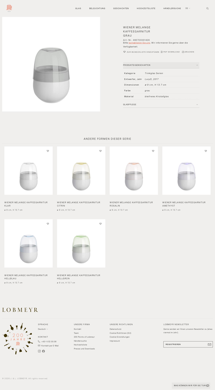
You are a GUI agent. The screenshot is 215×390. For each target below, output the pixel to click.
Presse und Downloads (84, 349)
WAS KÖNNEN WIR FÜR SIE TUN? (190, 386)
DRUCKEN (189, 52)
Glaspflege (129, 105)
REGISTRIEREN (188, 344)
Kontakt (77, 329)
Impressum (115, 341)
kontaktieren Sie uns (139, 43)
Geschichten (121, 8)
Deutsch (42, 329)
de (187, 8)
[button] (53, 64)
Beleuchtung (97, 8)
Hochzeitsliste (146, 8)
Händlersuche (172, 8)
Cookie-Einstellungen (120, 337)
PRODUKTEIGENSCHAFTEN (136, 65)
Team (76, 333)
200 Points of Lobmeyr (84, 337)
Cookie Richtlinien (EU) (120, 333)
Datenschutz (115, 329)
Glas (78, 8)
